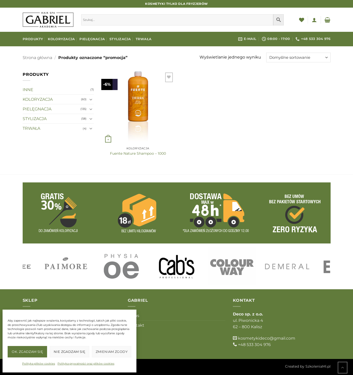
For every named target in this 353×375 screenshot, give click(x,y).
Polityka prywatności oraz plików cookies (86, 363)
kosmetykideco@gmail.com (266, 338)
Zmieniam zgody (112, 352)
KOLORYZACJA (61, 39)
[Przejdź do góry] (342, 367)
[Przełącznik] (91, 99)
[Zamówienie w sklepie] (298, 57)
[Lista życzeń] (301, 19)
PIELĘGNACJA (92, 39)
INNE (28, 89)
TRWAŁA (144, 39)
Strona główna (37, 57)
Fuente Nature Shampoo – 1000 (138, 153)
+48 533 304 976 (254, 344)
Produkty (33, 39)
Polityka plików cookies (38, 363)
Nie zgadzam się (69, 352)
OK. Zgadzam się (27, 352)
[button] (314, 19)
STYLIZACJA (120, 39)
